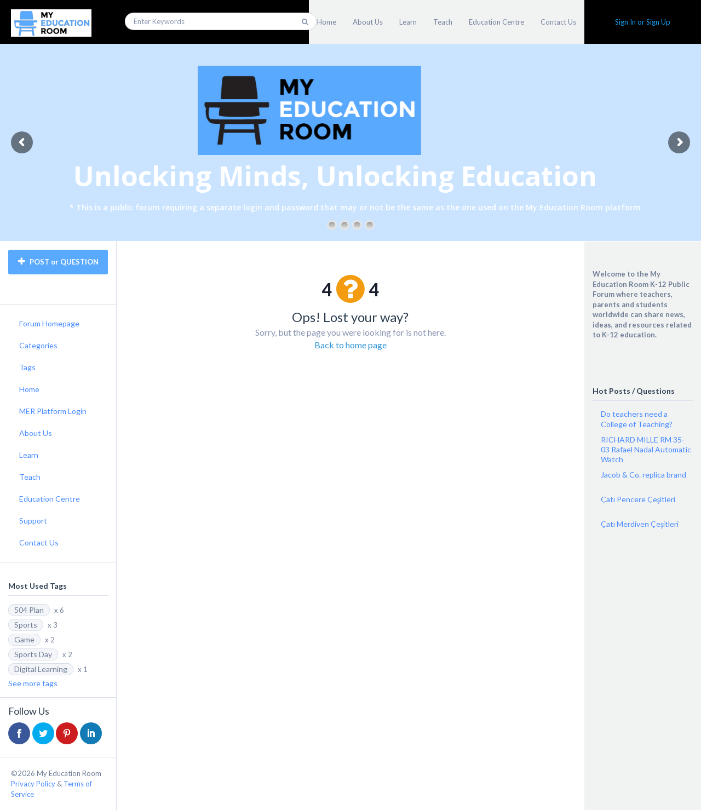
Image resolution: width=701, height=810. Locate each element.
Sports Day (33, 654)
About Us (368, 22)
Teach (442, 22)
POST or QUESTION (58, 261)
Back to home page (350, 345)
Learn (408, 22)
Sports (25, 624)
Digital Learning (40, 669)
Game (24, 639)
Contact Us (558, 22)
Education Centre (496, 22)
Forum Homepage (49, 323)
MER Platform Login (53, 411)
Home (326, 22)
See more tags (33, 683)
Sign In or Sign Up (642, 22)
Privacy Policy (33, 783)
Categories (38, 345)
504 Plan (29, 609)
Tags (27, 367)
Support (33, 520)
